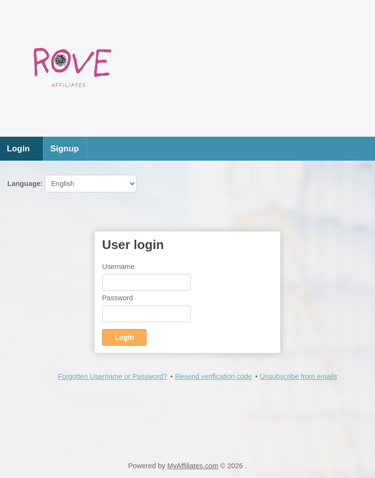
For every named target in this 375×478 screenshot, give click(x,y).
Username (118, 266)
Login (18, 148)
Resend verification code (213, 376)
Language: (72, 183)
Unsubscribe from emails (298, 376)
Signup (64, 148)
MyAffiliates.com (192, 466)
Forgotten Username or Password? (112, 376)
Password (117, 298)
